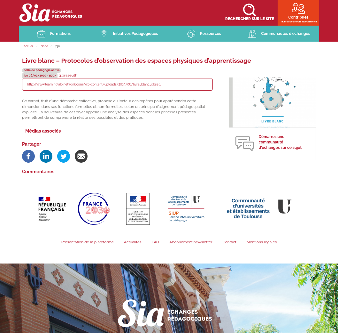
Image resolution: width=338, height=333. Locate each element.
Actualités (133, 242)
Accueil (29, 46)
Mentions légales (262, 242)
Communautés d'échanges (285, 34)
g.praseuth (67, 75)
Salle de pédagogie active (41, 70)
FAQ (155, 242)
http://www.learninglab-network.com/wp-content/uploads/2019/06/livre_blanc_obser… (94, 84)
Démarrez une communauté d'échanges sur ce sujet (280, 142)
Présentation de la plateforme (87, 242)
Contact (229, 242)
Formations (60, 34)
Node (44, 46)
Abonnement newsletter (190, 242)
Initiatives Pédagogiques (135, 34)
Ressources (210, 34)
